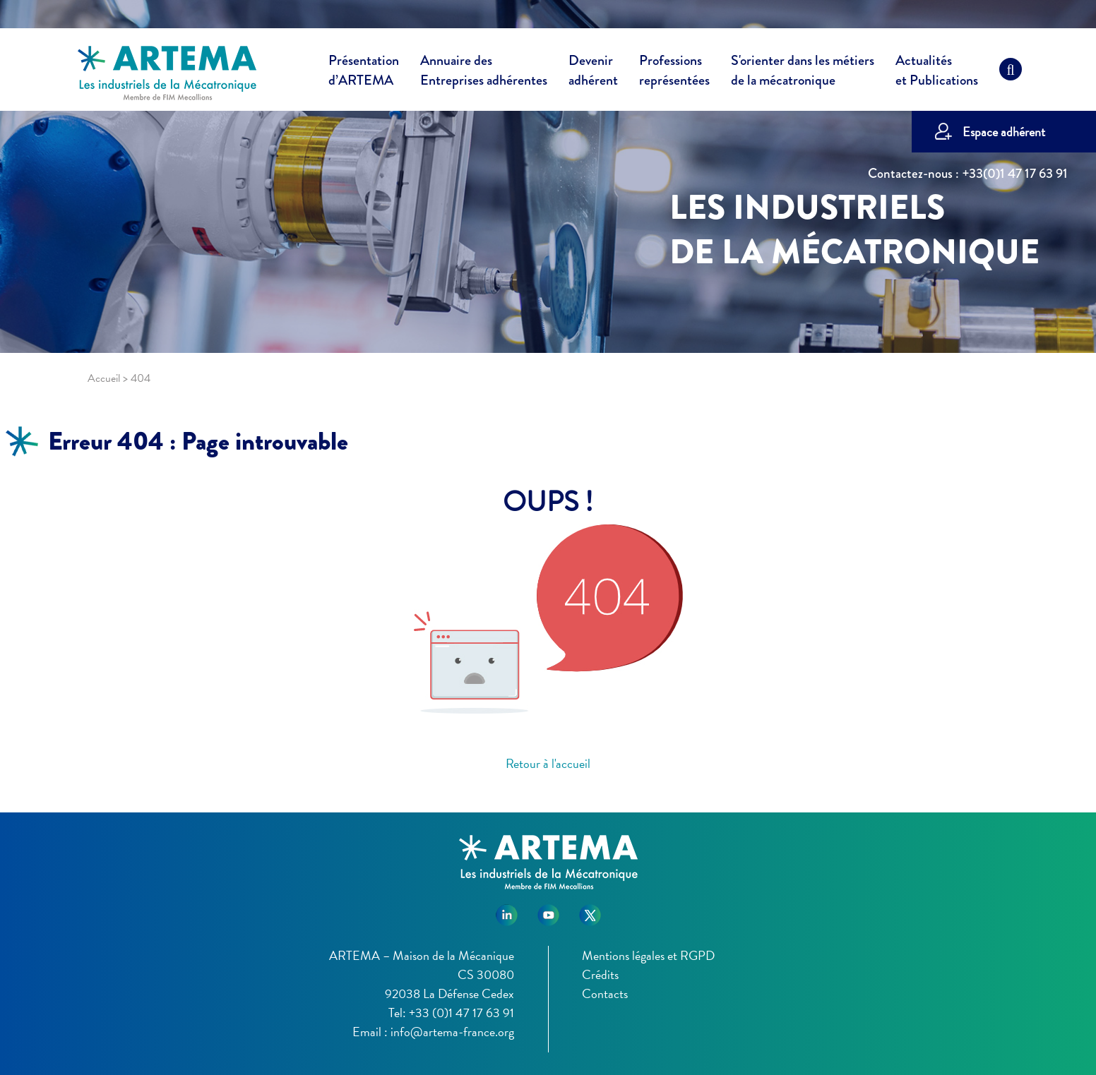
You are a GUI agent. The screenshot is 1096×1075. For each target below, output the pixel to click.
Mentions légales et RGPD (648, 955)
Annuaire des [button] (483, 73)
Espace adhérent (1004, 131)
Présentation (363, 73)
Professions (674, 70)
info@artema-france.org (452, 1031)
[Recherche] (1010, 73)
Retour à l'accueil (548, 763)
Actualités (936, 73)
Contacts (605, 993)
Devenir (593, 73)
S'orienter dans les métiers (802, 73)
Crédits (600, 974)
